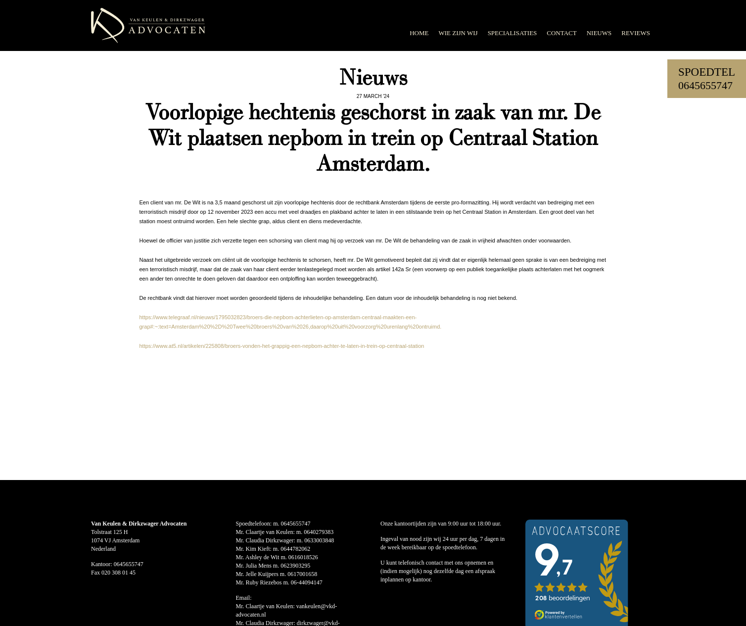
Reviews (635, 33)
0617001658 (302, 574)
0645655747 (705, 85)
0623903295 (295, 565)
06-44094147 (307, 582)
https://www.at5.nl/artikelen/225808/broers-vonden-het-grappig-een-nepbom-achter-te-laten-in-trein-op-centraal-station (281, 346)
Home (419, 33)
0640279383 (318, 532)
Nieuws (599, 33)
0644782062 (295, 548)
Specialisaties (512, 33)
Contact (561, 33)
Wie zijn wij (457, 33)
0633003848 (319, 540)
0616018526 (303, 557)
